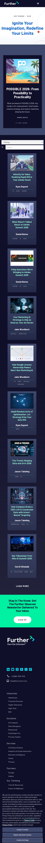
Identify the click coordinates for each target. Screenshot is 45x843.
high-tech (12, 708)
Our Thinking (19, 16)
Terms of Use (29, 820)
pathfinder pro (14, 733)
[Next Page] (22, 586)
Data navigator (14, 726)
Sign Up (22, 620)
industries (12, 693)
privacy (11, 762)
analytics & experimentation (19, 751)
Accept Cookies (22, 830)
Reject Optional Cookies (22, 835)
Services (11, 743)
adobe (11, 776)
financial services (15, 701)
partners (11, 768)
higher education (15, 705)
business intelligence (16, 755)
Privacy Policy (7, 825)
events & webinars (16, 788)
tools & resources (15, 785)
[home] (17, 3)
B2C (10, 712)
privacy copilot (14, 737)
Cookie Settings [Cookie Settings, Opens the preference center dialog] (23, 840)
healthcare (12, 698)
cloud (10, 758)
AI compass (13, 723)
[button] (38, 3)
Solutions (11, 718)
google (11, 773)
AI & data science (15, 748)
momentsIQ (12, 730)
